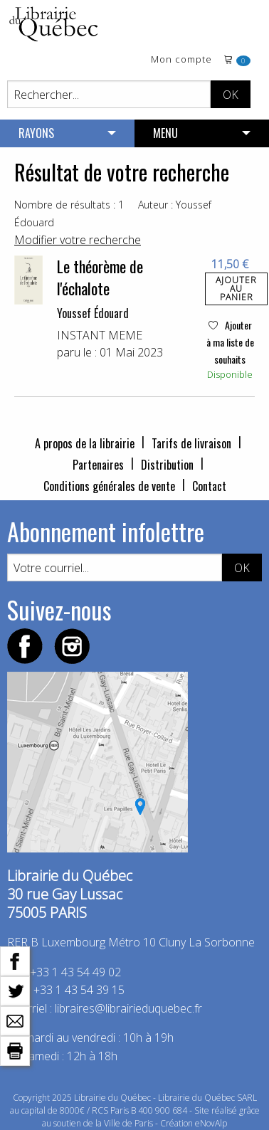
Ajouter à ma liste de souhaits (230, 341)
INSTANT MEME (99, 335)
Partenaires (98, 464)
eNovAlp (211, 1123)
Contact (209, 486)
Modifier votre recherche (77, 240)
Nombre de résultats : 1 (69, 204)
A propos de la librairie (84, 443)
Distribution (167, 464)
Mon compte (181, 60)
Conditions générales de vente (109, 486)
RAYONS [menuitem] (36, 133)
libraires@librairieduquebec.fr (128, 1008)
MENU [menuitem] (165, 133)
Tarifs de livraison (191, 443)
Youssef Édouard (93, 313)
